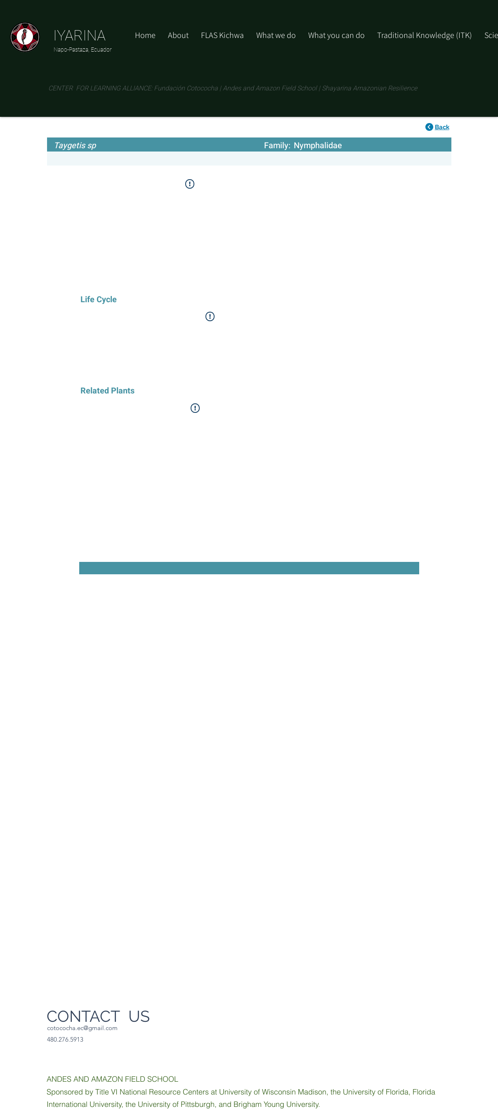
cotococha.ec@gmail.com (82, 1028)
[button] (336, 35)
